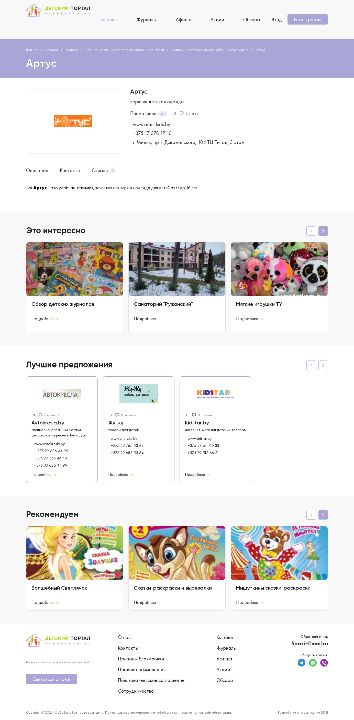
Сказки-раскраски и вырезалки (173, 588)
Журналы (146, 19)
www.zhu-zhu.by (124, 438)
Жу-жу (115, 423)
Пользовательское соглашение (151, 680)
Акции (217, 19)
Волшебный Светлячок (59, 588)
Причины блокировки (141, 658)
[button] (323, 231)
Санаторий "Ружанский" (163, 304)
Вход (277, 19)
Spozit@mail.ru (309, 643)
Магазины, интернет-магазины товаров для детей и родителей (115, 49)
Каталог (108, 19)
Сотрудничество (136, 691)
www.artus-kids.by (151, 124)
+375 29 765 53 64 (127, 445)
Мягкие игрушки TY (259, 304)
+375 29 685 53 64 (127, 453)
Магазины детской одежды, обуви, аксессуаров (210, 49)
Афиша (184, 19)
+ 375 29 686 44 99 (51, 451)
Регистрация (308, 19)
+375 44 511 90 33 (203, 445)
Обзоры (251, 19)
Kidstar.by (197, 423)
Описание (37, 170)
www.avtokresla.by (49, 444)
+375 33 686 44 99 (50, 465)
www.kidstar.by (199, 438)
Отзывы (100, 170)
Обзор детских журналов (62, 304)
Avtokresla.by (47, 423)
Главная (32, 49)
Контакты (70, 170)
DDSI (324, 712)
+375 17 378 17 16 (152, 133)
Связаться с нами (51, 679)
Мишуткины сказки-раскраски (273, 588)
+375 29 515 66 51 (203, 453)
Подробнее (44, 318)
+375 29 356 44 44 (50, 458)
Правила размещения (142, 669)
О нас (124, 637)
